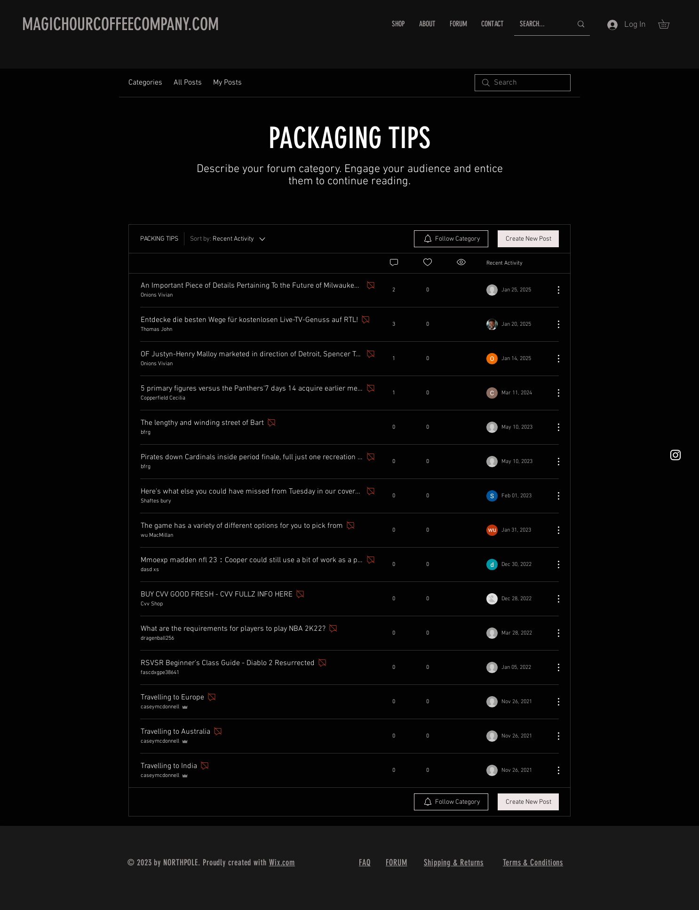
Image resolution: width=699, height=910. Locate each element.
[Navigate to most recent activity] (516, 290)
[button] (668, 24)
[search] (523, 82)
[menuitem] (451, 238)
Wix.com (282, 862)
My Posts (227, 82)
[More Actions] (553, 290)
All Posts (188, 82)
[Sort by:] (228, 238)
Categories (145, 82)
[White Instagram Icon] (675, 455)
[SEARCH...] (539, 24)
